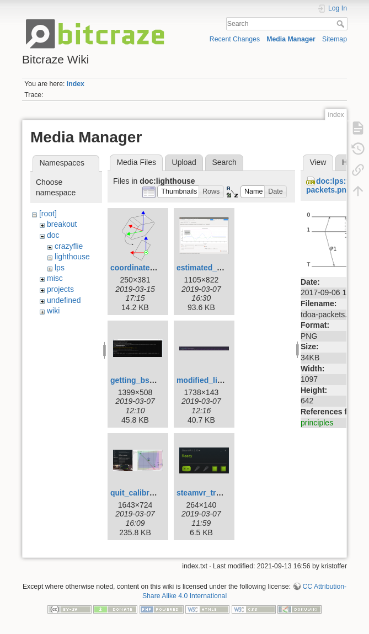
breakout (62, 224)
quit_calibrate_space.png (156, 492)
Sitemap (334, 39)
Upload (184, 162)
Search (341, 24)
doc (53, 235)
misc (55, 278)
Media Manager (290, 39)
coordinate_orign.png (150, 267)
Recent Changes (235, 39)
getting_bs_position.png (155, 380)
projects (60, 289)
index (75, 84)
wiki (53, 310)
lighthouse (72, 256)
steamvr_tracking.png (217, 492)
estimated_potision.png (220, 267)
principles (317, 422)
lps (60, 267)
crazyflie (69, 246)
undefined (64, 300)
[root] (48, 213)
